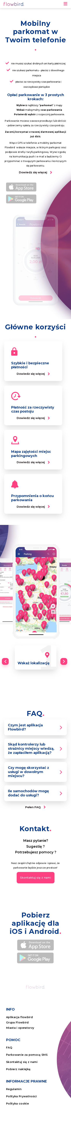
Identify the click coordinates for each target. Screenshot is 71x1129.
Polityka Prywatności (21, 1096)
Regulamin (14, 1089)
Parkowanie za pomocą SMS (27, 1054)
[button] (35, 172)
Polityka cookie (17, 1103)
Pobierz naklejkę (18, 1069)
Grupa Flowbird (17, 1022)
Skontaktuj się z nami (21, 1062)
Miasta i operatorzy (20, 1028)
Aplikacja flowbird (19, 1017)
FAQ (9, 1047)
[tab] (35, 727)
